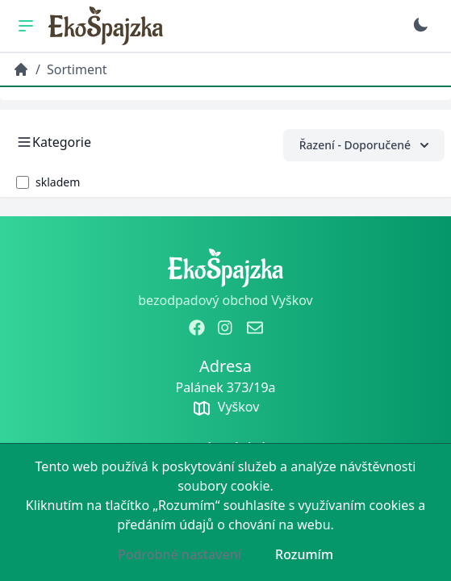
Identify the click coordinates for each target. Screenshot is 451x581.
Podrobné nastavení (179, 554)
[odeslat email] (255, 328)
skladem (57, 182)
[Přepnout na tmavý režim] (420, 25)
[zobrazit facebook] (197, 328)
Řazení (363, 145)
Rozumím (304, 554)
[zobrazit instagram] (226, 328)
